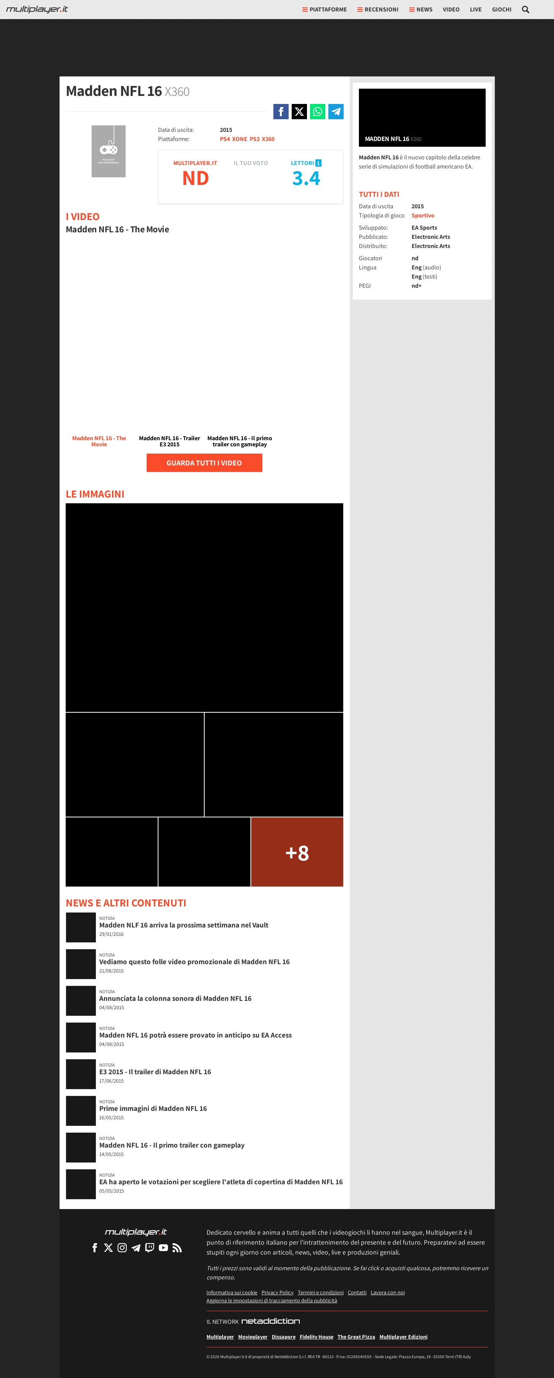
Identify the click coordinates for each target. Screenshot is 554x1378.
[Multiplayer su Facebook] (94, 1247)
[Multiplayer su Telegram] (136, 1247)
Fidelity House (316, 1336)
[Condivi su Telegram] (336, 111)
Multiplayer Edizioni (404, 1336)
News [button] (421, 9)
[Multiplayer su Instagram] (122, 1247)
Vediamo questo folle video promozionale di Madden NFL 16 (194, 961)
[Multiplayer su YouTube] (163, 1247)
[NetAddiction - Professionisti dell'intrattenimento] (271, 1321)
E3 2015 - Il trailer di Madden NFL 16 (155, 1071)
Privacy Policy (278, 1292)
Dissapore (284, 1336)
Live (476, 9)
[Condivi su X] (299, 111)
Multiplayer (220, 1336)
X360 (268, 139)
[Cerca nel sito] (526, 9)
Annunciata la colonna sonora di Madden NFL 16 (175, 998)
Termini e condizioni (321, 1292)
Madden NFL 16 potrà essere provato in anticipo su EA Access (195, 1034)
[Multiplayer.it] (37, 9)
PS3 (255, 139)
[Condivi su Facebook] (281, 111)
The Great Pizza (356, 1336)
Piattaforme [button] (324, 9)
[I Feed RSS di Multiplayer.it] (177, 1247)
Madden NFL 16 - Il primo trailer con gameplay (172, 1144)
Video (451, 9)
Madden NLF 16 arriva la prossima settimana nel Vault (183, 924)
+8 (297, 852)
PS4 (225, 139)
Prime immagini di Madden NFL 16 (153, 1108)
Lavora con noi (388, 1292)
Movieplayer (253, 1336)
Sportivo (423, 215)
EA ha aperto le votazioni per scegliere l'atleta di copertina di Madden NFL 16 (221, 1181)
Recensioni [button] (378, 9)
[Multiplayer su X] (108, 1247)
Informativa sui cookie (232, 1292)
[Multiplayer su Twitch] (149, 1247)
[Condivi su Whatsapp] (317, 111)
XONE (239, 139)
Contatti (357, 1292)
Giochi (502, 9)
